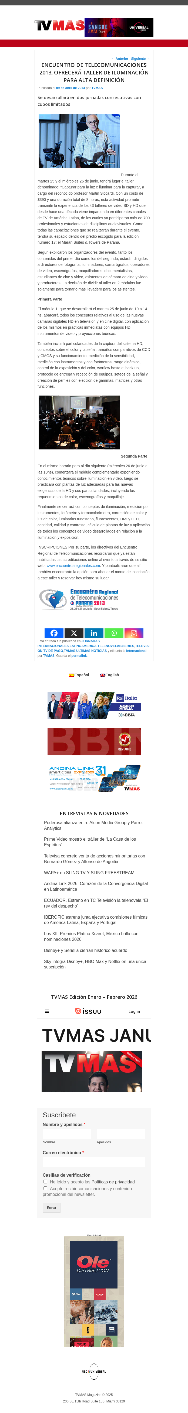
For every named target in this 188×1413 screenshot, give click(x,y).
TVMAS (97, 88)
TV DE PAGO (53, 651)
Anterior (120, 59)
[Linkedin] (94, 633)
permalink (79, 656)
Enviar (51, 1208)
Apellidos (104, 1142)
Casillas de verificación (66, 1175)
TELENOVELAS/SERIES (116, 646)
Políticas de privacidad (113, 1182)
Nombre (49, 1142)
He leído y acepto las (92, 1182)
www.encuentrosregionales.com (73, 565)
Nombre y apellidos (64, 1124)
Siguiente (140, 59)
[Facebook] (54, 633)
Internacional (136, 651)
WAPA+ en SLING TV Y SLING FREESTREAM (89, 872)
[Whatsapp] (114, 633)
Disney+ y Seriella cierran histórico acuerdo (85, 950)
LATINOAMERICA (83, 646)
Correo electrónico (63, 1152)
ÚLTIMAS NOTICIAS (91, 651)
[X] (74, 633)
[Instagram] (134, 633)
